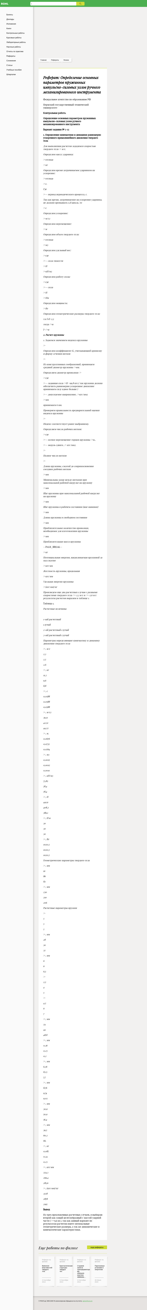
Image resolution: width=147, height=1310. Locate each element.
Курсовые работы (13, 38)
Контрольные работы (15, 33)
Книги (8, 28)
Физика (66, 60)
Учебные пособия (13, 70)
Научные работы (13, 47)
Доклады (10, 19)
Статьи (9, 65)
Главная (43, 60)
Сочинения (11, 61)
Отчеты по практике (14, 51)
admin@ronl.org (87, 1301)
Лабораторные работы (16, 42)
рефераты (55, 60)
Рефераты (10, 56)
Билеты (9, 15)
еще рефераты (97, 1247)
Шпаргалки (11, 74)
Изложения (11, 24)
